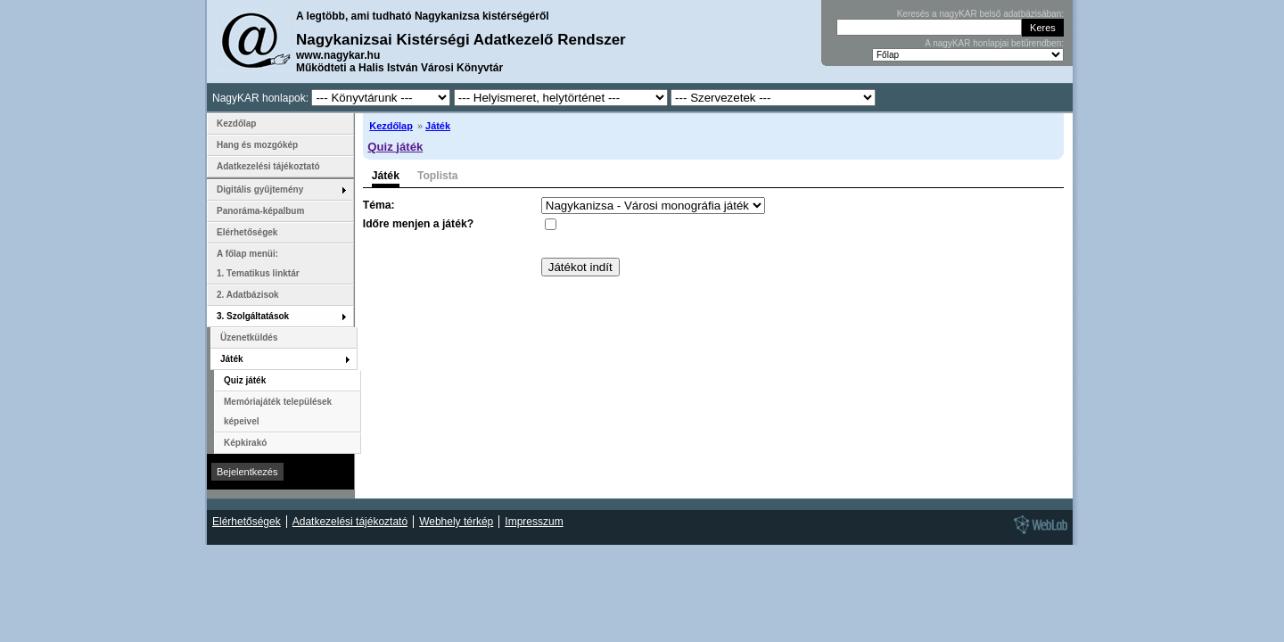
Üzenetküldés (248, 337)
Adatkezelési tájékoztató (268, 166)
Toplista (437, 175)
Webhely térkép (456, 521)
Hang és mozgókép (257, 145)
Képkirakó (245, 443)
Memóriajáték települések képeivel (278, 411)
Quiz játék (395, 146)
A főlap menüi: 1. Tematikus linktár (258, 263)
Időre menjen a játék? (418, 224)
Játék (437, 125)
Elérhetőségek (247, 232)
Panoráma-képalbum (260, 211)
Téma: (379, 205)
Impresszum (534, 521)
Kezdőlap (391, 125)
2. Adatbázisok (248, 295)
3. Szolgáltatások (253, 316)
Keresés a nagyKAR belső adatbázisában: (980, 14)
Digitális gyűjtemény (260, 189)
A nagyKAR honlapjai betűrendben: (994, 43)
